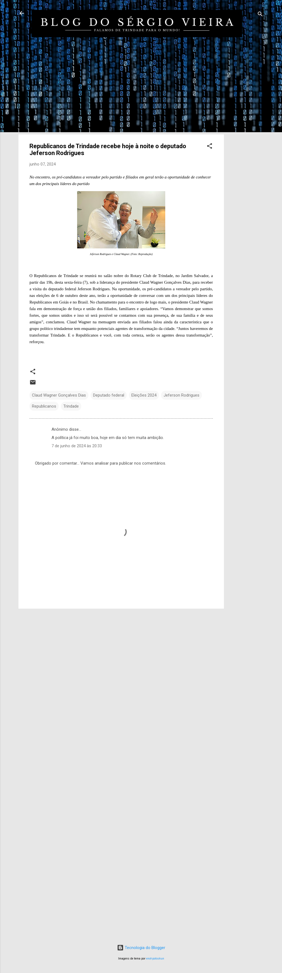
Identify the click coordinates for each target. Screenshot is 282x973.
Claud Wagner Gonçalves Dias (59, 395)
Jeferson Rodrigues (181, 395)
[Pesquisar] (260, 15)
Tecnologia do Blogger (141, 947)
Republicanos (44, 406)
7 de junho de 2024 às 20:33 (76, 445)
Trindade (71, 406)
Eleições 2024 (143, 395)
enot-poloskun (155, 958)
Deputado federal (108, 395)
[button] (209, 147)
